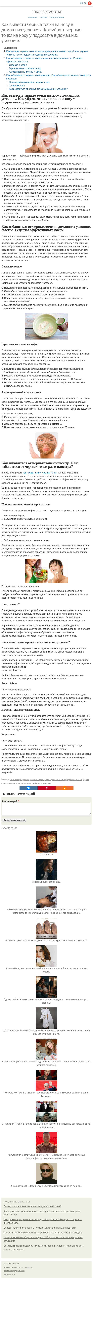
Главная (32, 17)
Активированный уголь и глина (25, 72)
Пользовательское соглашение (22, 1267)
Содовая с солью (18, 65)
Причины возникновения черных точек (29, 82)
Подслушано (57, 17)
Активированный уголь (31, 783)
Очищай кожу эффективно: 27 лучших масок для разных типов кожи (40, 1228)
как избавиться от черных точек (39, 472)
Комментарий (10, 801)
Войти (83, 3)
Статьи (43, 17)
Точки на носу (15, 780)
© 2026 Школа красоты (11, 1263)
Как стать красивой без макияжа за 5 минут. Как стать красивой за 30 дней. (43, 1232)
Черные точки (46, 783)
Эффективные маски (74, 780)
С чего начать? (17, 85)
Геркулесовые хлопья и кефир (25, 68)
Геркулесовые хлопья (15, 783)
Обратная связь (9, 1274)
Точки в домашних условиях (55, 780)
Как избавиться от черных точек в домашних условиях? (38, 89)
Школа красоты (46, 12)
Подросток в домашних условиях (32, 780)
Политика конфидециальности (14, 1271)
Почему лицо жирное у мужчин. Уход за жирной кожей (32, 1206)
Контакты (7, 1267)
